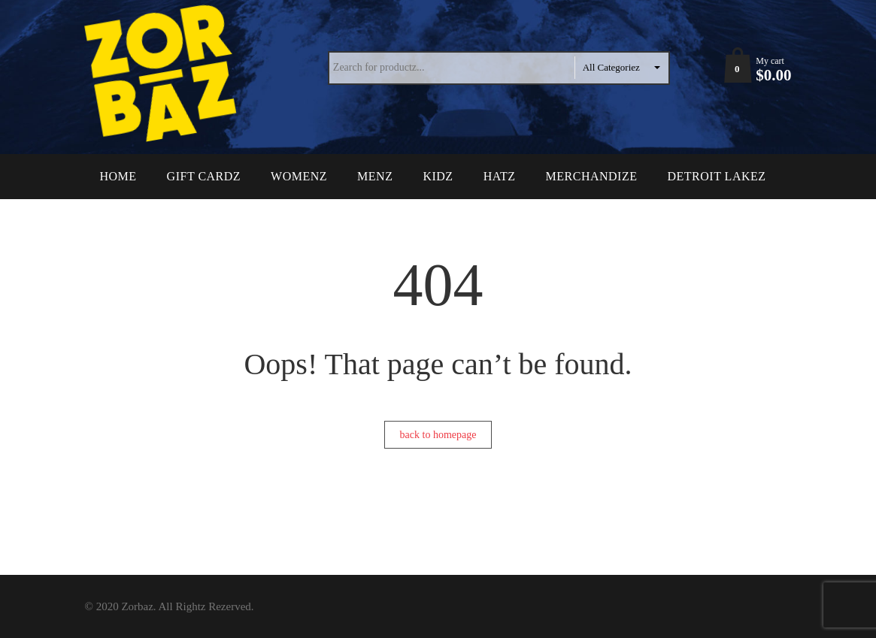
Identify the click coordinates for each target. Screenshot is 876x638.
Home (118, 176)
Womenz (299, 176)
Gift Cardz (204, 176)
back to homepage (438, 434)
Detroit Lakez (716, 176)
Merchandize (592, 176)
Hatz (499, 176)
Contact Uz (139, 221)
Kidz (438, 176)
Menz (375, 176)
